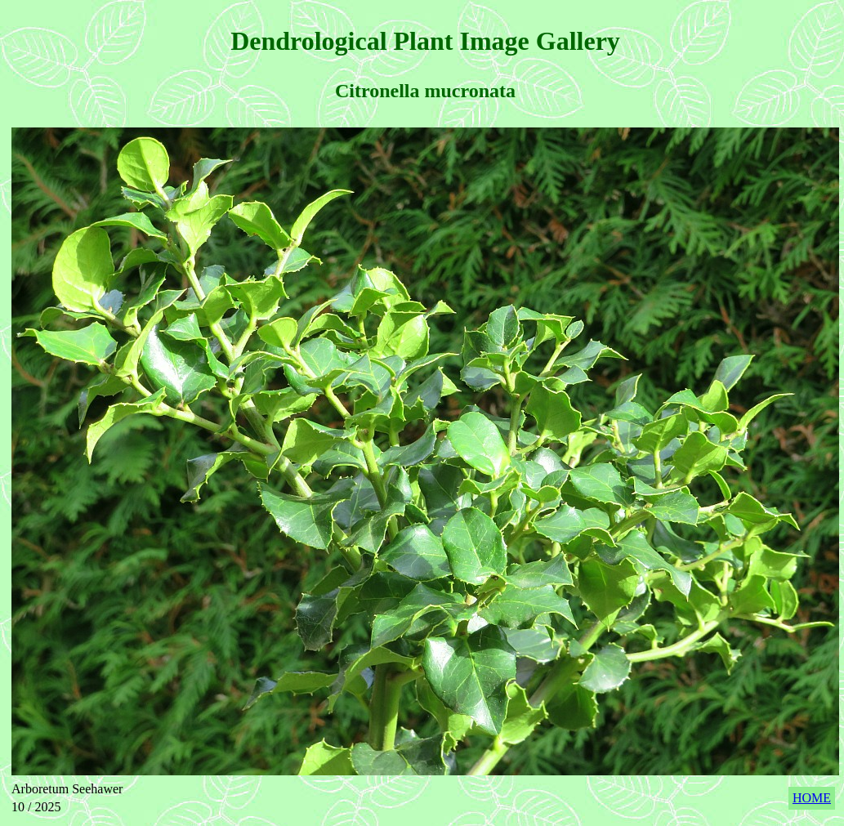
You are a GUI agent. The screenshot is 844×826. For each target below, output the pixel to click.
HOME (812, 798)
